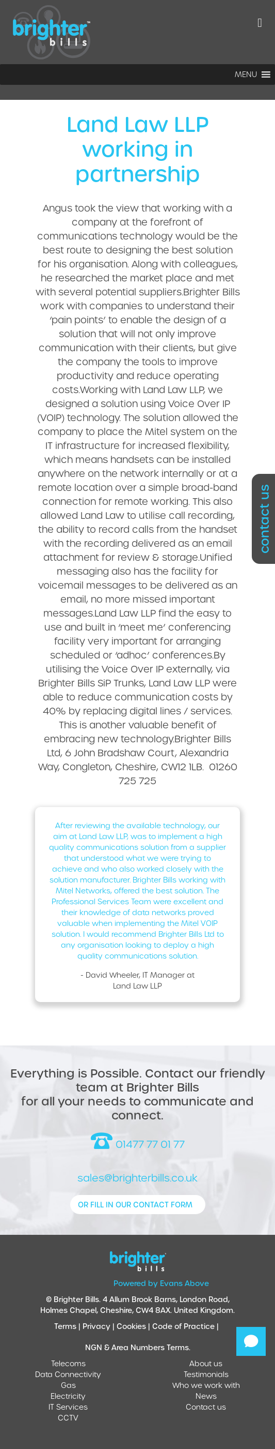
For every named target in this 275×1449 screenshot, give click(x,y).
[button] (246, 74)
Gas (68, 1385)
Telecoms (68, 1363)
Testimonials (206, 1374)
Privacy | (100, 1326)
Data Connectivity (68, 1374)
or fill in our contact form (135, 1204)
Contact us (206, 1406)
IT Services (68, 1406)
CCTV (68, 1417)
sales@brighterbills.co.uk (137, 1178)
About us (205, 1363)
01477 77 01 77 (138, 1141)
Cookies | (134, 1326)
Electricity (68, 1396)
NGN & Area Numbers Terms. (137, 1347)
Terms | (68, 1326)
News (206, 1396)
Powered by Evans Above (161, 1283)
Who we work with (206, 1385)
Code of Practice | (186, 1326)
